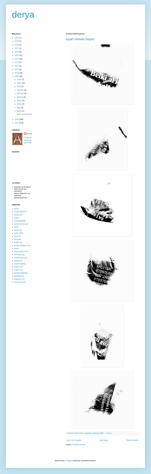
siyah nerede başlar (80, 39)
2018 (17, 45)
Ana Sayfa (104, 440)
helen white (18, 233)
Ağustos (20, 90)
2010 (17, 73)
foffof (16, 227)
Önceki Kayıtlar (132, 440)
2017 (17, 48)
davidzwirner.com (21, 224)
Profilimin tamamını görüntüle (28, 140)
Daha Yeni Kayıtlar (74, 440)
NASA (16, 209)
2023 (17, 38)
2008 (17, 119)
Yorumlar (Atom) (78, 445)
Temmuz (20, 93)
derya (23, 14)
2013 (17, 62)
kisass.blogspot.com (22, 245)
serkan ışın (18, 267)
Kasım (19, 83)
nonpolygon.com (20, 258)
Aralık (19, 79)
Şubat (19, 111)
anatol (16, 218)
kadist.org (18, 242)
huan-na (17, 236)
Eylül (19, 86)
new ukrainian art (21, 251)
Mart (19, 108)
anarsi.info (18, 215)
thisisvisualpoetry (21, 273)
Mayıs (19, 100)
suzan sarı (18, 270)
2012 (17, 66)
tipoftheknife (19, 276)
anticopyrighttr (19, 221)
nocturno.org (19, 255)
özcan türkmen (20, 282)
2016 (17, 52)
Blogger (69, 461)
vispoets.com (19, 279)
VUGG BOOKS (20, 212)
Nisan (19, 104)
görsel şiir (18, 230)
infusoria (17, 239)
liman (16, 248)
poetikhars (18, 261)
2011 (17, 69)
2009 (17, 76)
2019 (17, 41)
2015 (17, 55)
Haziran (20, 97)
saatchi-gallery (20, 264)
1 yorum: (109, 433)
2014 (17, 59)
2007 (17, 123)
